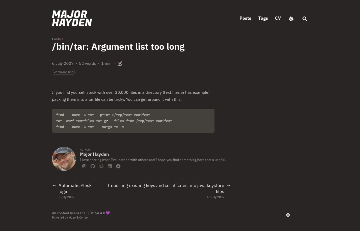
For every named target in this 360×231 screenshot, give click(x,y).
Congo (83, 217)
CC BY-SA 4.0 (94, 213)
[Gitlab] (101, 165)
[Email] (84, 165)
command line (63, 72)
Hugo (72, 217)
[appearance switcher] (291, 18)
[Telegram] (118, 165)
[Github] (92, 165)
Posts (56, 39)
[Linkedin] (110, 165)
